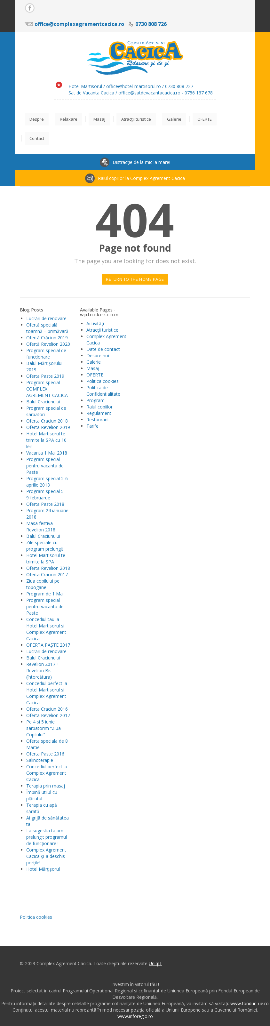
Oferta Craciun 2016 (47, 709)
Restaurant (97, 419)
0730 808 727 (179, 86)
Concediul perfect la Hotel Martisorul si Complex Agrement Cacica (46, 693)
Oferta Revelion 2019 (48, 427)
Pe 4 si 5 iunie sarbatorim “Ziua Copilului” (43, 728)
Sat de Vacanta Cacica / (93, 93)
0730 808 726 (151, 24)
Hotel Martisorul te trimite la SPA (45, 558)
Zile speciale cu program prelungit (44, 545)
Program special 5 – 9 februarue (47, 494)
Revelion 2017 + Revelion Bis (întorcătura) (43, 670)
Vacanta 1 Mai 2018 (46, 453)
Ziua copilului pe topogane (43, 584)
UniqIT (155, 963)
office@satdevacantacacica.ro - (151, 93)
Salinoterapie (39, 760)
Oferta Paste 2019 (45, 376)
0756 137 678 (199, 93)
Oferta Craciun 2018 (47, 421)
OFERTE (94, 375)
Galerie (93, 362)
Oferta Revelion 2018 (48, 568)
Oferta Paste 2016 (45, 754)
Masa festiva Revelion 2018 (40, 526)
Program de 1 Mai (45, 594)
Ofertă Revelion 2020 (48, 344)
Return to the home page (135, 279)
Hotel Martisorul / (87, 86)
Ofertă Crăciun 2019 (47, 338)
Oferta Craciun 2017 (47, 574)
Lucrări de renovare (46, 318)
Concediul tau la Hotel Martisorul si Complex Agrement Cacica (46, 629)
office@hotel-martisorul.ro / (135, 86)
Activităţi (95, 323)
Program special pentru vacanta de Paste (45, 465)
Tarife (92, 426)
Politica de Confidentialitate (103, 390)
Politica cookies (102, 381)
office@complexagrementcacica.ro (79, 24)
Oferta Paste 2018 (45, 504)
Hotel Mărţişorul (43, 869)
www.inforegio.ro (135, 1016)
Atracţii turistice (102, 330)
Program (95, 400)
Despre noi (97, 355)
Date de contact (103, 349)
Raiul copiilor (99, 407)
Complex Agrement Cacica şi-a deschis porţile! (46, 856)
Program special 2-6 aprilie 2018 (47, 481)
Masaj (92, 368)
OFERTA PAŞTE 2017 (48, 645)
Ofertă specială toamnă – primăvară (47, 328)
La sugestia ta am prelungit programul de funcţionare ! (46, 837)
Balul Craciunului (43, 402)
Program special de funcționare (46, 353)
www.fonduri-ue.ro (249, 1003)
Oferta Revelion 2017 (48, 715)
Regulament (98, 413)
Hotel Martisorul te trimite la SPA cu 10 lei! (46, 440)
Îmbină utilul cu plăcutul (41, 795)
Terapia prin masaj (45, 786)
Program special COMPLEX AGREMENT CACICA (47, 388)
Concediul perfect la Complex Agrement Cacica (46, 772)
